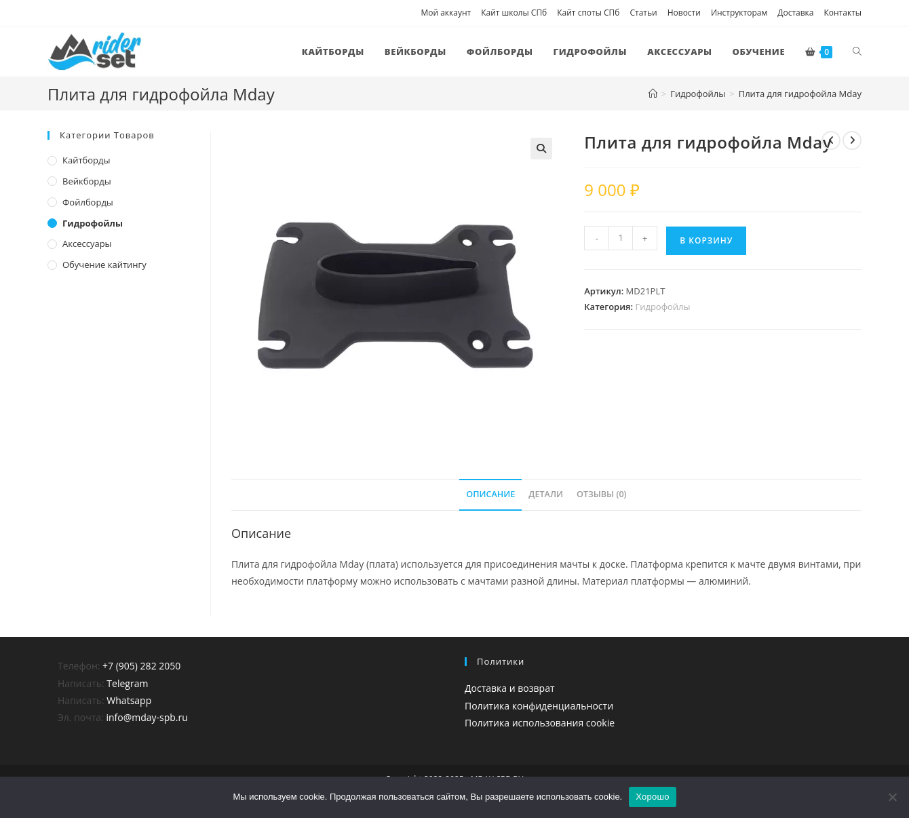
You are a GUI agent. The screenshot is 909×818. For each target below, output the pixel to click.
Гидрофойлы (662, 306)
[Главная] (653, 93)
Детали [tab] (545, 494)
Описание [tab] (490, 494)
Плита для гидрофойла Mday (800, 93)
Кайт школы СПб (514, 12)
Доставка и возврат (510, 688)
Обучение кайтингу (104, 264)
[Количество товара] (620, 238)
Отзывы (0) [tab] (602, 494)
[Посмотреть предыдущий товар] (830, 140)
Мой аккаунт (446, 12)
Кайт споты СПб (588, 12)
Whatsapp (129, 700)
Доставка (795, 12)
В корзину (706, 240)
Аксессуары (87, 243)
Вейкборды (86, 181)
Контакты (843, 12)
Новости (684, 12)
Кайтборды (86, 160)
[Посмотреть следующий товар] (852, 140)
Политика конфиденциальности (539, 705)
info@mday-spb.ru (146, 717)
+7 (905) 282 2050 (141, 665)
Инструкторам (739, 12)
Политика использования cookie (540, 722)
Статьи (643, 12)
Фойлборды (87, 202)
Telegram (127, 683)
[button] (541, 148)
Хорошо (652, 797)
